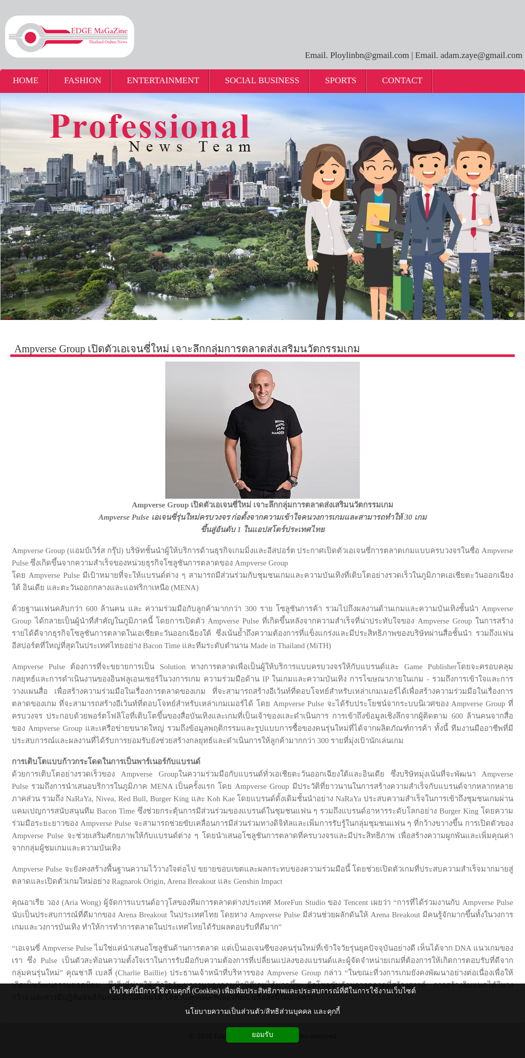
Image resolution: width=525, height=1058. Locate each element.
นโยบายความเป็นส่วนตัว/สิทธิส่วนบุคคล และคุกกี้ (262, 1011)
